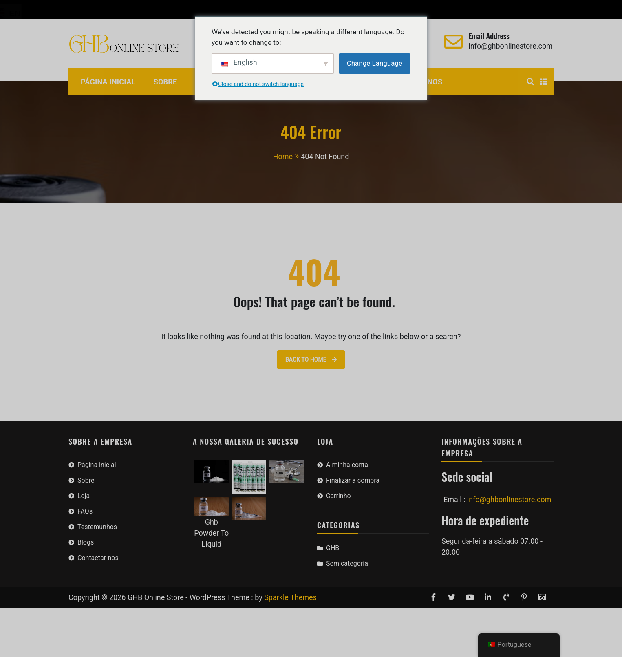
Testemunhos (97, 527)
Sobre (165, 81)
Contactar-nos (98, 558)
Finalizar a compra (147, 9)
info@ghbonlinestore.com (510, 46)
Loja (83, 496)
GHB (332, 548)
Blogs (85, 542)
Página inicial (108, 81)
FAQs (85, 511)
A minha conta (84, 9)
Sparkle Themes (290, 597)
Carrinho (200, 9)
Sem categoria (347, 563)
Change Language (374, 63)
